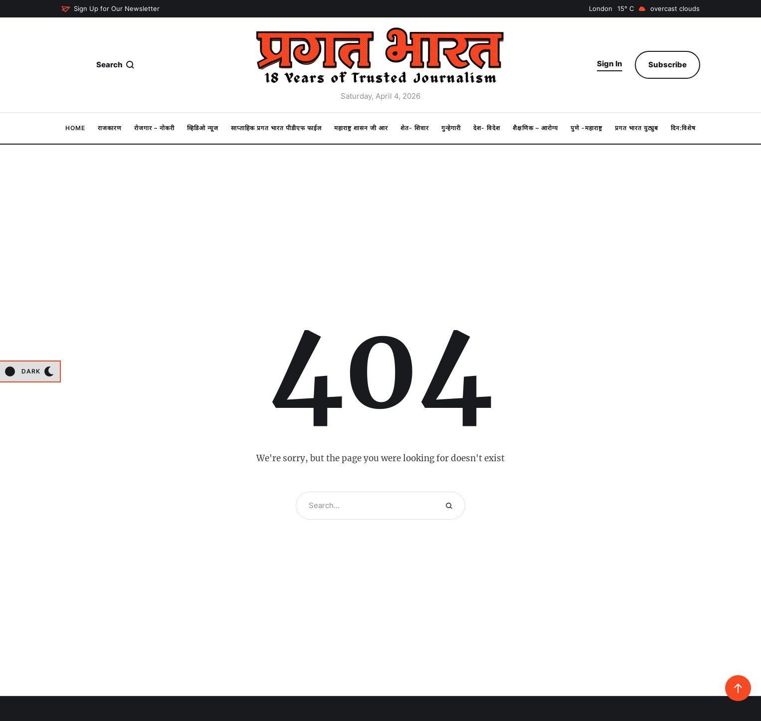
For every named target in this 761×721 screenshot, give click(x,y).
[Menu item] (75, 128)
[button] (110, 8)
